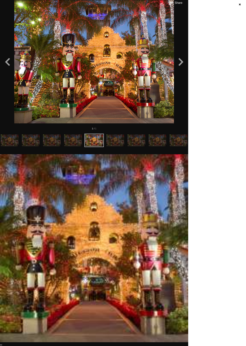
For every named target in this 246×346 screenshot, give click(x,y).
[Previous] (7, 62)
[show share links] (176, 3)
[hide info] (239, 4)
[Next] (181, 62)
